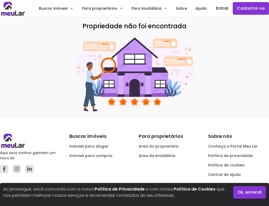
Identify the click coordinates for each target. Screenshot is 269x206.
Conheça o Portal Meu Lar (233, 146)
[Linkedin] (29, 169)
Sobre (181, 8)
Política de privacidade (230, 155)
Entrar (222, 8)
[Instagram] (17, 169)
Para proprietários (102, 8)
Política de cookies (226, 165)
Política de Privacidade (120, 189)
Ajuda (200, 8)
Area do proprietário (159, 146)
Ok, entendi (249, 192)
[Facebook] (4, 169)
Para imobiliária (149, 8)
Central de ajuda (224, 174)
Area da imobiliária (157, 155)
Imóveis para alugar (88, 146)
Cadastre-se (251, 8)
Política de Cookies (194, 189)
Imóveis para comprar (91, 155)
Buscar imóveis (56, 8)
